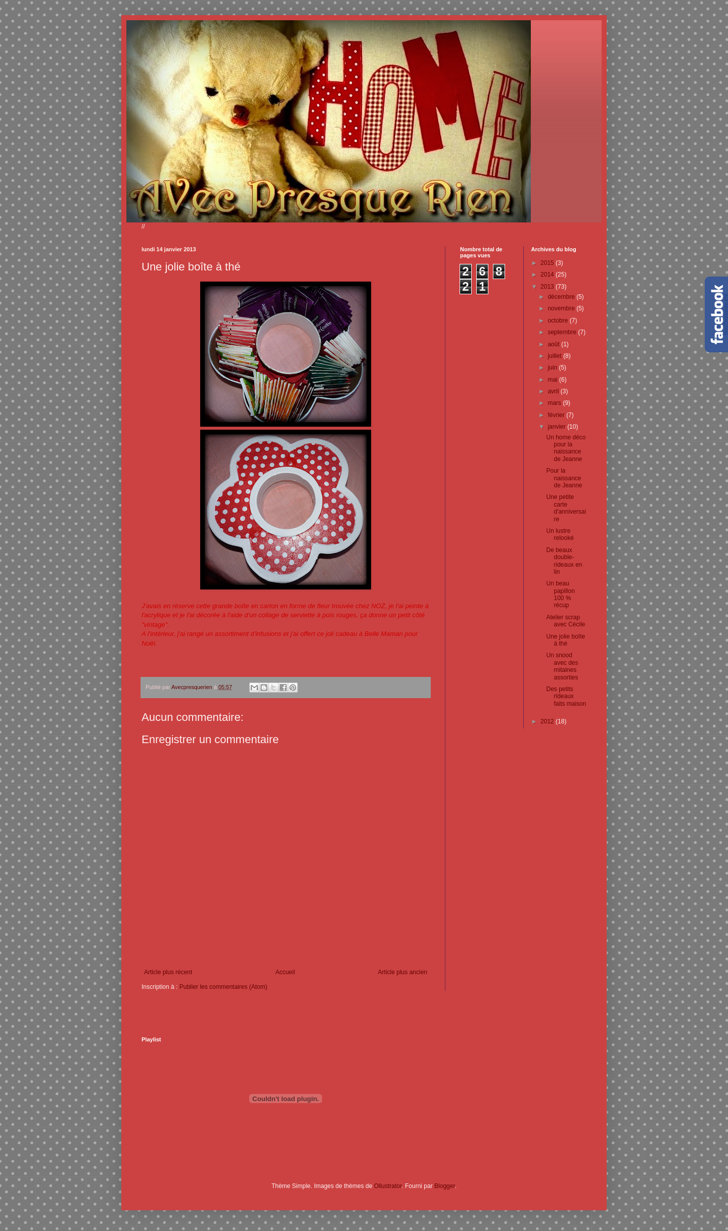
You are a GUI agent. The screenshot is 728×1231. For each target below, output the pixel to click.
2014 (548, 274)
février (557, 415)
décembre (562, 296)
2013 (548, 286)
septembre (563, 332)
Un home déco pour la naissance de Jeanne (565, 448)
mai (553, 379)
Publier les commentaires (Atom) (223, 986)
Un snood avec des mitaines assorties (562, 666)
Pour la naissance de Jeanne (564, 478)
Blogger (444, 1186)
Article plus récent (168, 972)
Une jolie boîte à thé (565, 640)
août (554, 344)
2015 (548, 262)
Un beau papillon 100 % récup (560, 594)
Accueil (285, 972)
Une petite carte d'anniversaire (566, 507)
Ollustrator (388, 1186)
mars (555, 402)
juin (553, 367)
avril (554, 391)
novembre (562, 308)
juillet (555, 355)
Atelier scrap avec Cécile (565, 621)
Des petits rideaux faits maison (566, 696)
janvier (557, 426)
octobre (558, 320)
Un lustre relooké (559, 534)
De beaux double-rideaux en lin (564, 560)
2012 (548, 721)
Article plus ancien (402, 972)
